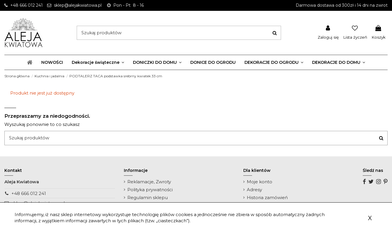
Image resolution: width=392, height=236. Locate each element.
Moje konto (259, 181)
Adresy (254, 189)
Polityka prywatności (150, 189)
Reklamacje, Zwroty (149, 181)
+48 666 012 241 (28, 193)
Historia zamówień (267, 197)
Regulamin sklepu (147, 197)
